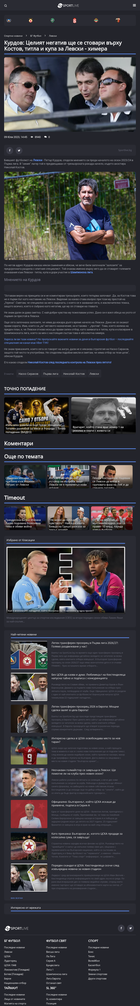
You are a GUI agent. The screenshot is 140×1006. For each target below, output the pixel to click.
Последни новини (14, 945)
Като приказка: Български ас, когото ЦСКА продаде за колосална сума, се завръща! (86, 834)
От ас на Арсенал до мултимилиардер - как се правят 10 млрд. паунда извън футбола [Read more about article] (108, 524)
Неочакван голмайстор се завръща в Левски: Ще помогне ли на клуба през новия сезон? (83, 771)
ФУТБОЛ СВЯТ (56, 939)
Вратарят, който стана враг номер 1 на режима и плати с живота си (98, 428)
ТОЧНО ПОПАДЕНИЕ (25, 389)
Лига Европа (53, 976)
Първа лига (50, 373)
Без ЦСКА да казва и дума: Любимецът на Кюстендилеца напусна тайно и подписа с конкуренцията (88, 676)
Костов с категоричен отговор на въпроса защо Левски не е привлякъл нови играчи (68, 483)
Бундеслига (52, 963)
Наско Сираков (28, 373)
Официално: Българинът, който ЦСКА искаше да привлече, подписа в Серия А (83, 802)
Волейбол (94, 959)
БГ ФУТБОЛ (12, 939)
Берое (7, 976)
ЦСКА (7, 954)
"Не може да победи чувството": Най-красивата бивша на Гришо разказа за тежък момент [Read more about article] (67, 524)
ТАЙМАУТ (11, 986)
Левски (37, 160)
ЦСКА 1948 (10, 963)
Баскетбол (94, 963)
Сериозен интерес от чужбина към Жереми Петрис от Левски (20, 481)
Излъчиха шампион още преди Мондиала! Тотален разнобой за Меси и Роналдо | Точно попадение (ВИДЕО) (36, 428)
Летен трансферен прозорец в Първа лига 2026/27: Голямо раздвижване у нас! (84, 644)
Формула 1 (94, 968)
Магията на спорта (15, 1001)
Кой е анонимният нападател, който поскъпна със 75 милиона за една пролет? (51, 610)
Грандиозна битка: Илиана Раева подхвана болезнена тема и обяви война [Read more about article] (23, 523)
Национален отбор (15, 981)
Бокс (91, 950)
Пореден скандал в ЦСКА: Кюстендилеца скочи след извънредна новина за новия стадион (85, 865)
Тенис (91, 954)
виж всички (17, 896)
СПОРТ (93, 939)
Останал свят (54, 981)
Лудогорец (10, 959)
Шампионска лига (81, 272)
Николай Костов (74, 373)
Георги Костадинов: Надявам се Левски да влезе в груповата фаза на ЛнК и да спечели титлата (111, 483)
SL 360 (51, 986)
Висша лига (52, 950)
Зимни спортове (97, 972)
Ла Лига (50, 954)
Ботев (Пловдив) (13, 972)
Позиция (51, 1001)
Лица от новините (14, 997)
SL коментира (54, 997)
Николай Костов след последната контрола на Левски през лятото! (69, 362)
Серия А (50, 959)
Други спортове (97, 976)
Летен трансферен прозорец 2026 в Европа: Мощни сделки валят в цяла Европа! (85, 708)
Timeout (14, 497)
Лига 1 (50, 968)
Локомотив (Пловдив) (17, 968)
